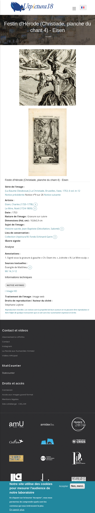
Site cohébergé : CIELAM (14, 404)
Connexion (7, 390)
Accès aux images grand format (17, 394)
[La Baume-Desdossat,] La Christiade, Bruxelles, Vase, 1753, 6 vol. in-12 (42, 190)
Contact (6, 341)
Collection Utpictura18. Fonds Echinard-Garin (28, 236)
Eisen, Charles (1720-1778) (19, 204)
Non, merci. (77, 486)
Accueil (48, 36)
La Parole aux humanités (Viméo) (18, 351)
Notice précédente (14, 194)
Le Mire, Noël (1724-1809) (18, 208)
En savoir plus (16, 509)
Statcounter (8, 372)
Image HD (11, 291)
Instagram (7, 346)
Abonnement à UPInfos (13, 337)
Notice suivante (52, 194)
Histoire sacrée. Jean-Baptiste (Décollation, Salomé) (32, 228)
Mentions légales (10, 399)
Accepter (63, 486)
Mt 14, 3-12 (11, 271)
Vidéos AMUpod (10, 355)
